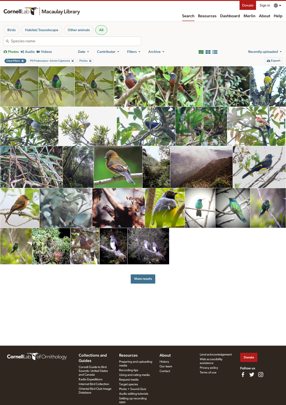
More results (143, 278)
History (164, 361)
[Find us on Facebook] (243, 374)
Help (278, 16)
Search (188, 16)
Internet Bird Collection (94, 384)
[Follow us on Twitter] (251, 374)
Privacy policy (209, 367)
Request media (129, 379)
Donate (247, 5)
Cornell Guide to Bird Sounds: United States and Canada (93, 371)
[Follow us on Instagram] (260, 374)
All (101, 30)
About (264, 16)
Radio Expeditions (91, 379)
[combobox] (76, 41)
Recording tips (128, 370)
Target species (128, 384)
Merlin (249, 16)
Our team (166, 366)
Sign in (265, 5)
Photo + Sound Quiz (132, 389)
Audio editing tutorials (133, 393)
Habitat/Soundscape (41, 30)
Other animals (79, 30)
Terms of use (208, 372)
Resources (207, 16)
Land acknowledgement (216, 354)
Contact (165, 371)
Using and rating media (134, 375)
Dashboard (230, 16)
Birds (11, 30)
